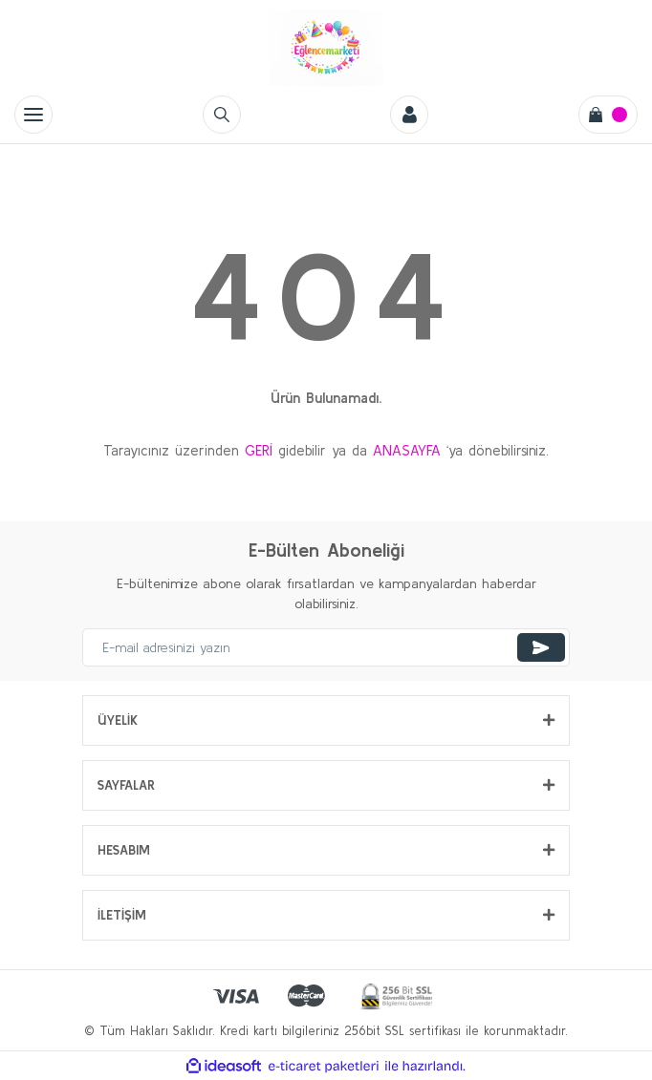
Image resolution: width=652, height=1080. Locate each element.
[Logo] (326, 48)
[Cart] (608, 114)
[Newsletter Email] (326, 647)
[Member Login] (409, 114)
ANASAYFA (407, 450)
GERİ (258, 450)
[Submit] (541, 647)
